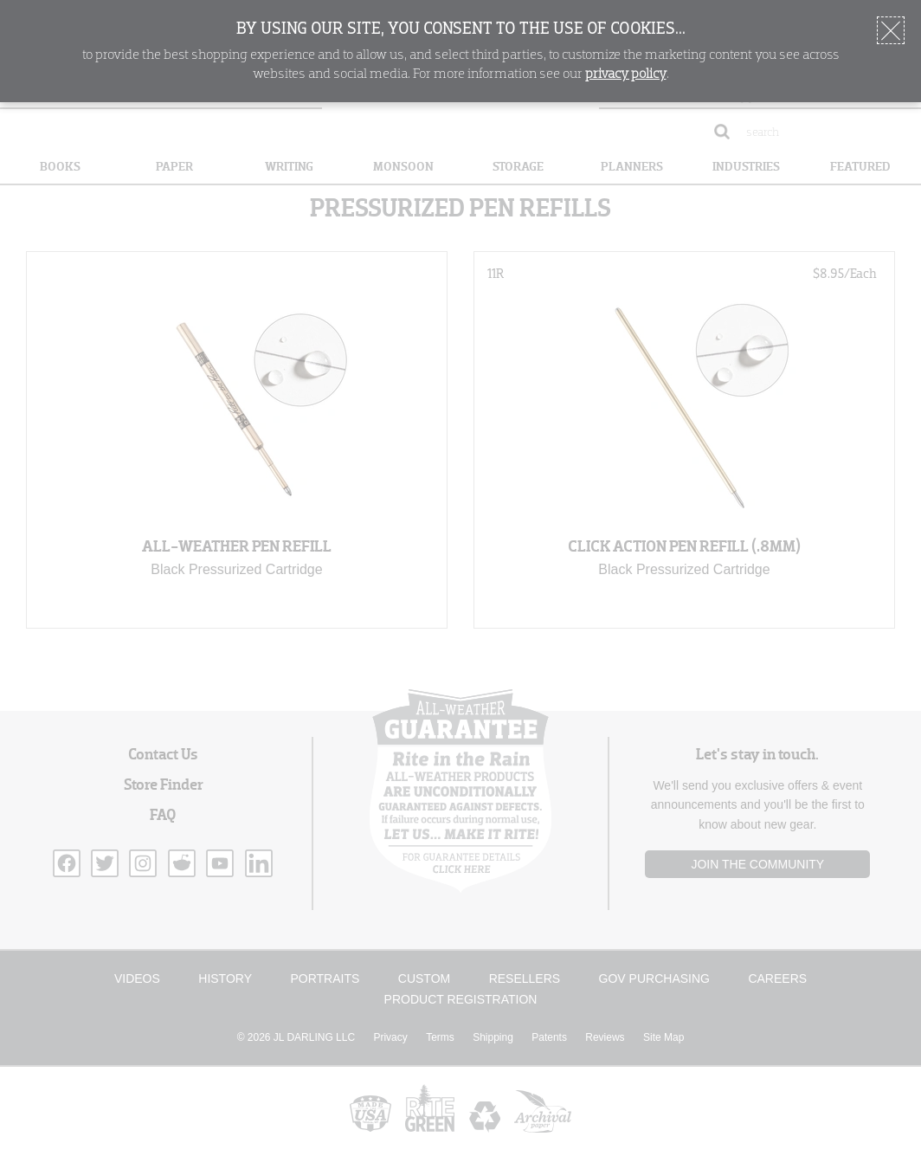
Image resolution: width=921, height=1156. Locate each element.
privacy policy (626, 74)
